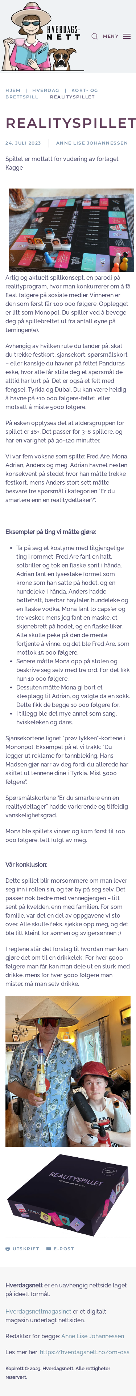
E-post (60, 1248)
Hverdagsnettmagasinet (38, 1311)
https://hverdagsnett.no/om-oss (84, 1352)
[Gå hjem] (43, 36)
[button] (94, 36)
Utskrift (22, 1248)
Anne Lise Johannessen (92, 1336)
